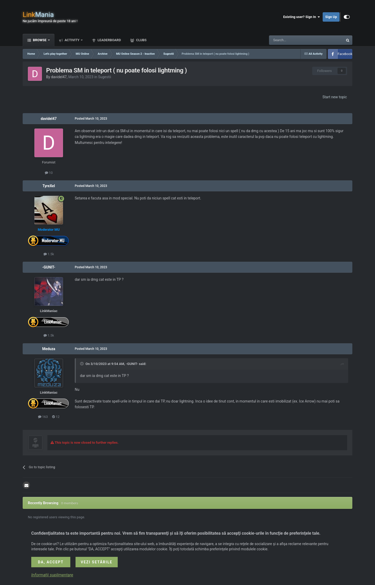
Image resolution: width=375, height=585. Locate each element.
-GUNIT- (48, 267)
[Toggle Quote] (82, 364)
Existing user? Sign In (301, 17)
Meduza (48, 349)
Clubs (140, 40)
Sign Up (331, 17)
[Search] (293, 40)
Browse (39, 40)
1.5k (48, 254)
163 (43, 417)
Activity (72, 40)
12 (56, 417)
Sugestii (104, 77)
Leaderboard (109, 40)
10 (49, 173)
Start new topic (334, 97)
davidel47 (59, 77)
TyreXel (48, 186)
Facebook (345, 54)
